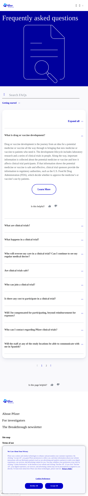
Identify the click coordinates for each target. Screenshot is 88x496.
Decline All (34, 486)
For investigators (13, 420)
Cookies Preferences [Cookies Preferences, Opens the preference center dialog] (43, 479)
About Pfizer (11, 414)
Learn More (44, 189)
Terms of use (8, 443)
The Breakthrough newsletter (22, 427)
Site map (6, 437)
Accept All (54, 486)
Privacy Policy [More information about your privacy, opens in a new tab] (67, 469)
